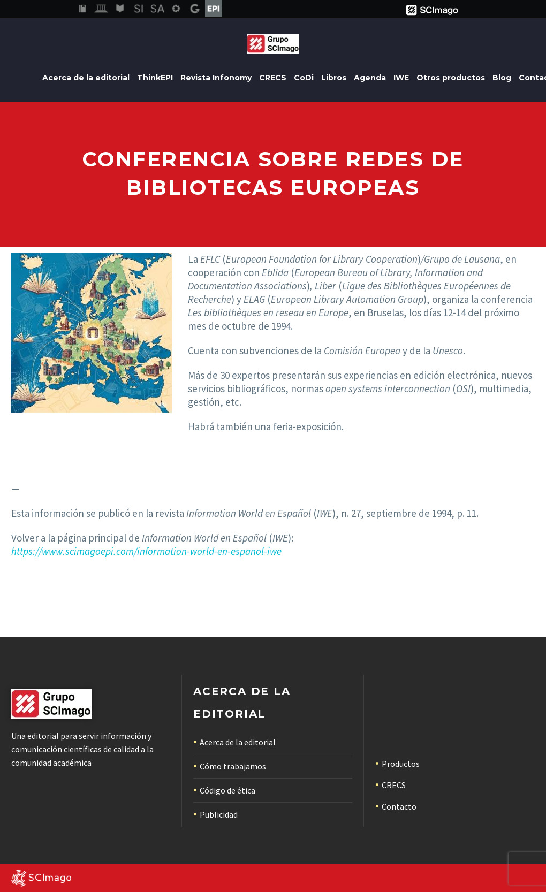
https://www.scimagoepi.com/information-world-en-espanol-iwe (146, 551)
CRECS (272, 77)
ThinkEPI (155, 77)
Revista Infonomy (216, 77)
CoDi (304, 77)
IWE (401, 77)
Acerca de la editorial (86, 77)
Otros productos (450, 77)
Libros (333, 77)
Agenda (370, 77)
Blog (501, 77)
